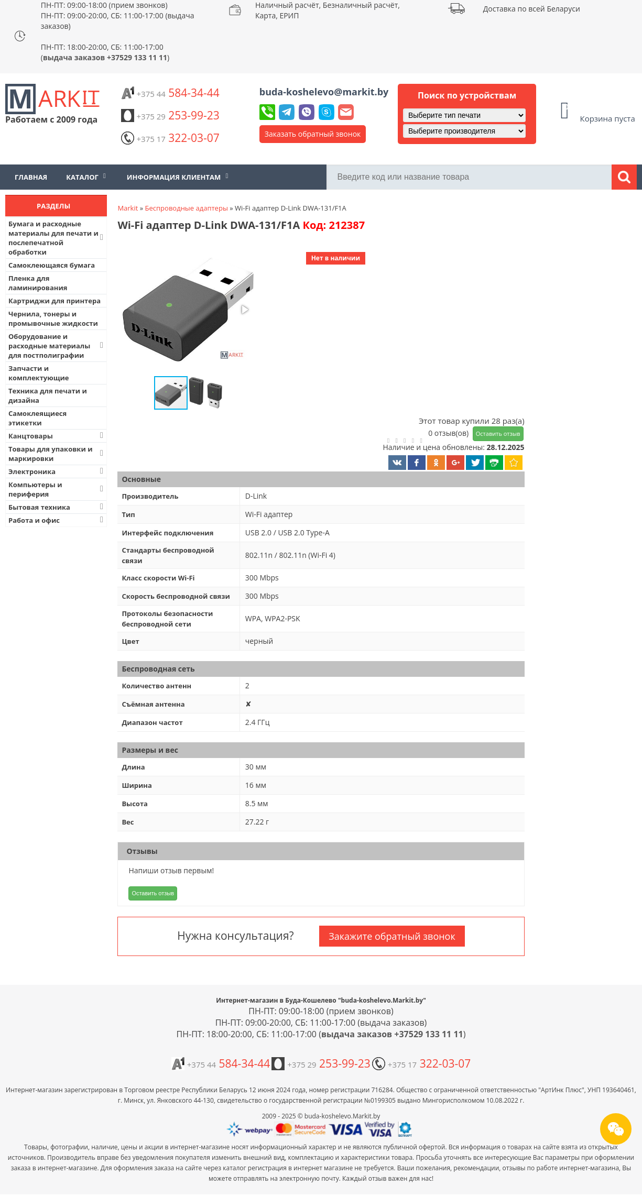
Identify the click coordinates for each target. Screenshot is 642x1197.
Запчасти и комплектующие (38, 373)
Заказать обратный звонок (313, 134)
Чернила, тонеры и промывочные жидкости (53, 318)
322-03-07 (170, 137)
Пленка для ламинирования (38, 282)
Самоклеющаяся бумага (51, 265)
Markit (127, 208)
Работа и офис (56, 520)
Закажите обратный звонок (392, 936)
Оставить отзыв (498, 433)
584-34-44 (170, 92)
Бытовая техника (56, 507)
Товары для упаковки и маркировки (56, 453)
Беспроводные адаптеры (186, 208)
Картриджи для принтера (54, 300)
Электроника (56, 471)
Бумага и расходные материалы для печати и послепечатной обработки (56, 238)
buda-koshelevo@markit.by (324, 91)
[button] (187, 310)
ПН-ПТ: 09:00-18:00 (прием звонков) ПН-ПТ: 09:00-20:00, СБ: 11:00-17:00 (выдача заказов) (117, 15)
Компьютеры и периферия (56, 489)
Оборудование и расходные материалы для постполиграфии (56, 346)
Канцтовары (56, 436)
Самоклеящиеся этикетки (37, 418)
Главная (31, 177)
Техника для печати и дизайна (47, 395)
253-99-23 (170, 115)
